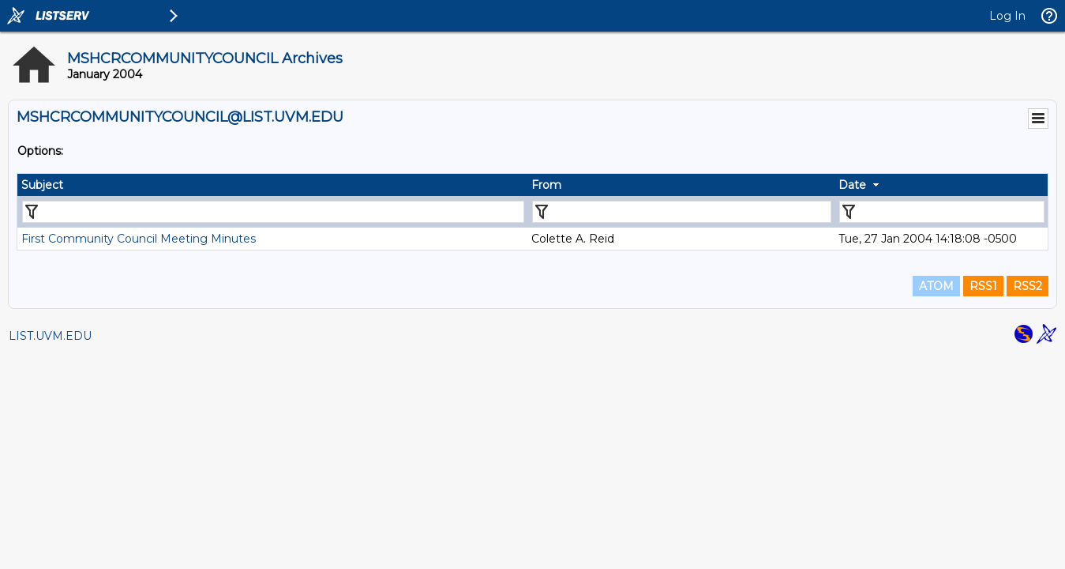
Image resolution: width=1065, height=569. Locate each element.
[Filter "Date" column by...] (941, 212)
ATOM (936, 286)
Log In (1007, 16)
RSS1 (983, 286)
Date (852, 185)
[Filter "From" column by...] (681, 212)
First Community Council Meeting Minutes (138, 239)
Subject (42, 185)
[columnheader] (272, 185)
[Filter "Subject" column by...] (273, 212)
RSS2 (1027, 286)
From (546, 185)
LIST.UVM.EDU (50, 336)
